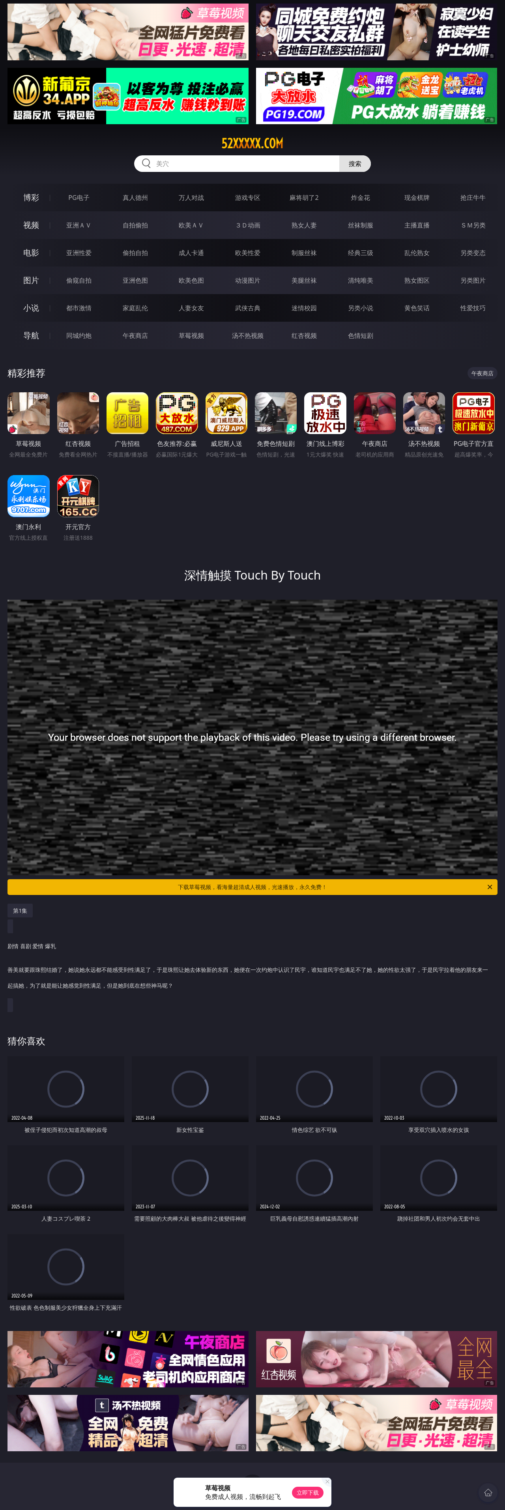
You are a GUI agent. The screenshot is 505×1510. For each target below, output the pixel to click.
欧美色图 (191, 280)
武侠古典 (247, 308)
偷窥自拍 (79, 280)
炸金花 (360, 197)
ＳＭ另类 (473, 225)
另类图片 (473, 280)
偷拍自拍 (135, 252)
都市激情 (79, 308)
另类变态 (473, 252)
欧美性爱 (247, 252)
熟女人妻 (304, 225)
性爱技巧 (473, 308)
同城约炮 (79, 335)
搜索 (355, 163)
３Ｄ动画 (247, 225)
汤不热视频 (248, 335)
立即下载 (308, 1492)
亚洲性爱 (79, 252)
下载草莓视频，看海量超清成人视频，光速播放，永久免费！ (336, 887)
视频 (31, 225)
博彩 (31, 197)
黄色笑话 (417, 308)
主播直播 (417, 225)
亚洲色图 (135, 280)
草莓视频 (191, 335)
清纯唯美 (360, 280)
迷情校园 (304, 308)
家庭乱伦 (135, 308)
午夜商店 (135, 335)
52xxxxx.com (252, 143)
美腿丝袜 (304, 280)
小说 (31, 307)
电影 (31, 252)
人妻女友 (191, 308)
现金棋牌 (417, 197)
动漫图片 (247, 280)
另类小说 (360, 308)
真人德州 (135, 197)
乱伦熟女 (417, 252)
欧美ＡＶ (191, 225)
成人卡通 (191, 252)
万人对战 (191, 197)
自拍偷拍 (135, 225)
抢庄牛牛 (473, 197)
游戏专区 (247, 197)
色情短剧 (360, 335)
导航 (31, 335)
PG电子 (78, 197)
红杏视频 (304, 335)
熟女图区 (417, 280)
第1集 (20, 910)
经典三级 (360, 252)
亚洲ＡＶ (79, 225)
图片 (31, 280)
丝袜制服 (360, 225)
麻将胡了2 (304, 197)
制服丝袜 (304, 252)
